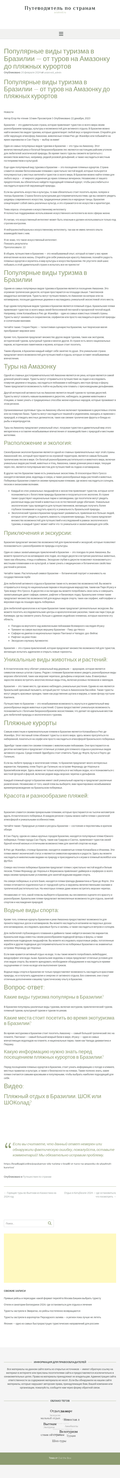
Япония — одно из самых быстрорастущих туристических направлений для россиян (51, 1323)
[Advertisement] (60, 1258)
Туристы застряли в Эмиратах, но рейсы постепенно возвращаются (42, 1310)
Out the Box (64, 1457)
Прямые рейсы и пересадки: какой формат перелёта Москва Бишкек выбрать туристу (52, 1298)
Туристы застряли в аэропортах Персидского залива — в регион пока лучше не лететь (52, 1317)
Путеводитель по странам (60, 8)
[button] (60, 34)
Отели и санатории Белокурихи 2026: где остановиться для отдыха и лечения (48, 1304)
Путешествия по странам (37, 1176)
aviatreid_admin (52, 72)
